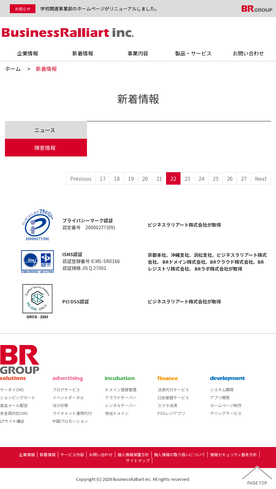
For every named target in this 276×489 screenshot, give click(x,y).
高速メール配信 (14, 405)
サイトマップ (138, 460)
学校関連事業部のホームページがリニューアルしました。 (99, 8)
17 (103, 178)
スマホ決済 (167, 405)
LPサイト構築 (12, 421)
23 (187, 178)
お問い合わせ (248, 53)
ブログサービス (66, 389)
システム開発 (222, 389)
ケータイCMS (12, 389)
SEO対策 (60, 405)
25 (216, 178)
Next (261, 178)
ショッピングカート (17, 397)
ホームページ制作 (226, 405)
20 (145, 178)
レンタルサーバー (121, 405)
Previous (81, 178)
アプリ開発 (220, 397)
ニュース (44, 130)
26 (230, 178)
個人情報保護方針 (133, 454)
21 (159, 178)
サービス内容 (72, 454)
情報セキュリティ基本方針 (233, 454)
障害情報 (44, 148)
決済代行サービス (173, 389)
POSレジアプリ (171, 413)
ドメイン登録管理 (121, 389)
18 (117, 178)
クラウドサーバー (121, 397)
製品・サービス (193, 53)
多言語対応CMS (14, 413)
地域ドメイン (117, 413)
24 (201, 178)
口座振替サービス (173, 397)
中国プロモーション (70, 421)
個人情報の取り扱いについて (179, 454)
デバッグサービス (226, 413)
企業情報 (27, 53)
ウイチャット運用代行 (72, 413)
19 (131, 178)
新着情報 (82, 53)
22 (173, 178)
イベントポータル (68, 397)
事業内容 (137, 53)
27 (244, 178)
